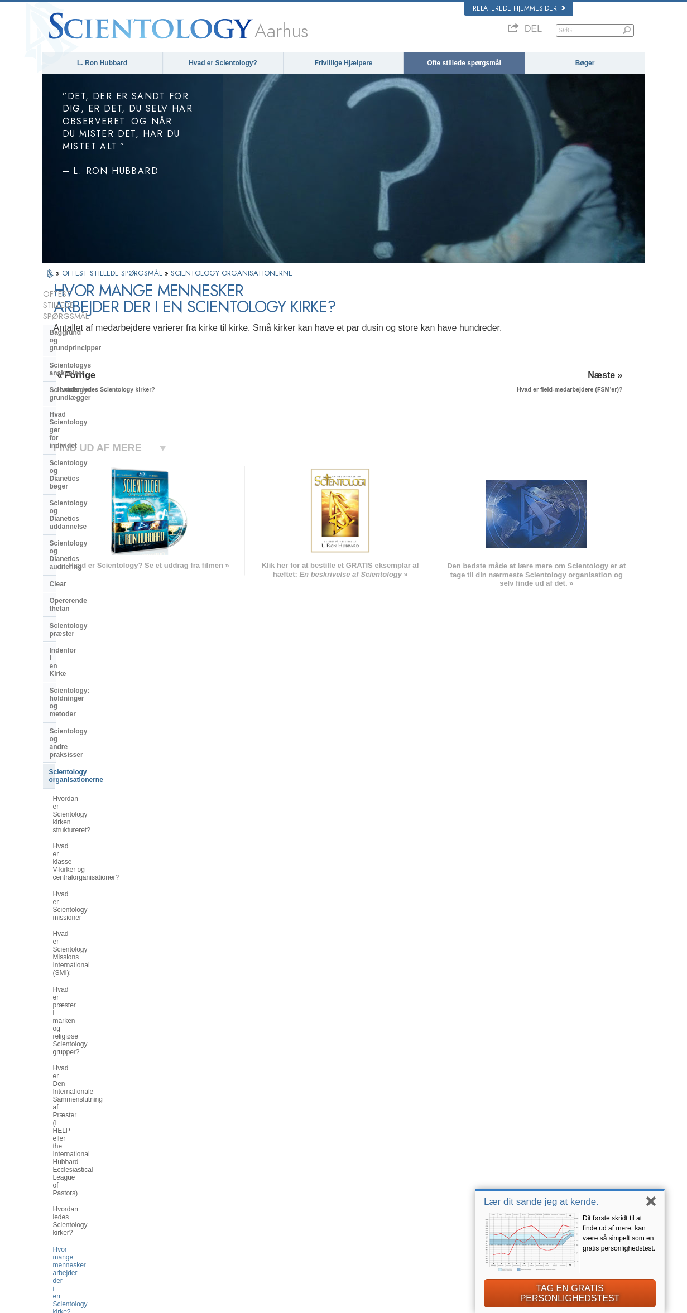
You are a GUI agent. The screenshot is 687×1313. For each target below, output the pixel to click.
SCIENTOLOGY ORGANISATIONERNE (231, 273)
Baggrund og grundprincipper (97, 310)
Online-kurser (336, 1179)
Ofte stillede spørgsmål (464, 63)
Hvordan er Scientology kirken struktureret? (97, 585)
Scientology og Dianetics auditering (89, 431)
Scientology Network (508, 1136)
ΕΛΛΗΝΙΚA (187, 1177)
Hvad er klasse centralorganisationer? (92, 609)
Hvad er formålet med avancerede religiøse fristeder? (103, 883)
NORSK (182, 1134)
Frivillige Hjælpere (343, 63)
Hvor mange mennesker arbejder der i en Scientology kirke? (102, 762)
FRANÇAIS (63, 1155)
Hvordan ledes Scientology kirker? (104, 742)
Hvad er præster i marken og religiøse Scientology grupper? (98, 674)
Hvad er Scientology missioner (98, 630)
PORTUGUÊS (190, 1198)
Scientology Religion (508, 1146)
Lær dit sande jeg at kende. (541, 1201)
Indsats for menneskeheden (356, 1136)
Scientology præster (82, 486)
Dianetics (492, 1125)
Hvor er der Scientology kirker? (99, 806)
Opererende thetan (79, 469)
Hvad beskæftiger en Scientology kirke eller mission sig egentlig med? (102, 831)
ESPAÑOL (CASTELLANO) (208, 1166)
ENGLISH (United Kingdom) (86, 1134)
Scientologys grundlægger (92, 344)
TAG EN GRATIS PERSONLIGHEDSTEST (570, 1293)
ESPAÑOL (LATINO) (199, 1155)
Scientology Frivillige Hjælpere (521, 1179)
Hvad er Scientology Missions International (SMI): (97, 650)
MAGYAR (184, 1122)
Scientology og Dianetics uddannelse (89, 406)
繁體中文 (60, 1201)
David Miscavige (502, 1158)
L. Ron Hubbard (102, 63)
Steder (327, 1211)
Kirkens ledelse (74, 939)
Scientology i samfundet (88, 1014)
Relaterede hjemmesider (519, 8)
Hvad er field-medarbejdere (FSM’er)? (93, 786)
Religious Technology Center (96, 956)
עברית (58, 1167)
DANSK (58, 1144)
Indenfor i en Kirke (79, 503)
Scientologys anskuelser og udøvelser (369, 1125)
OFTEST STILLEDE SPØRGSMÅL (113, 273)
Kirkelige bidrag (75, 998)
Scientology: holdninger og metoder (93, 524)
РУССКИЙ (62, 1189)
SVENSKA (185, 1144)
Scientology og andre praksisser (101, 545)
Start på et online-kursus (513, 1168)
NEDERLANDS (69, 1211)
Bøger (585, 63)
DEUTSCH (63, 1222)
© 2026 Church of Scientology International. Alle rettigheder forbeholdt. (138, 1301)
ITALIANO (185, 1187)
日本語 (57, 1179)
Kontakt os (332, 1201)
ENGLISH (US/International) (86, 1122)
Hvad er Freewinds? (83, 920)
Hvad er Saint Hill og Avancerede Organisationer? (102, 859)
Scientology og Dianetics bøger (100, 386)
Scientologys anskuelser (89, 327)
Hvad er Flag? (74, 903)
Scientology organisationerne (96, 562)
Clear (58, 452)
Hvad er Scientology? (223, 63)
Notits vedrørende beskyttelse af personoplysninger (429, 1301)
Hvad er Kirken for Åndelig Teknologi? (92, 976)
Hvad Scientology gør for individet (89, 365)
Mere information (341, 1189)
